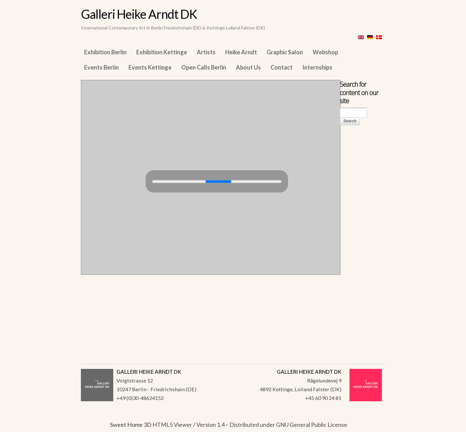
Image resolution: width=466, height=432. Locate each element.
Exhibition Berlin (105, 52)
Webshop (325, 52)
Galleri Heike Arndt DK (139, 13)
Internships (317, 67)
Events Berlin (101, 67)
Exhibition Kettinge (161, 52)
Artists (206, 52)
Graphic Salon (285, 52)
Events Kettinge (150, 67)
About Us (248, 67)
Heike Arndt (241, 52)
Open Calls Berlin (203, 67)
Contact (282, 67)
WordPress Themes (373, 425)
